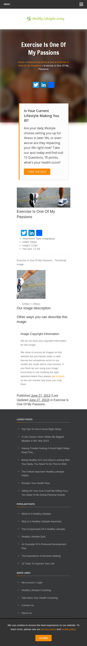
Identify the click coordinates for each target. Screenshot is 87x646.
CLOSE (43, 638)
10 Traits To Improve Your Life (38, 563)
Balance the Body (37, 62)
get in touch (58, 376)
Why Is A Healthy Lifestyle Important (41, 521)
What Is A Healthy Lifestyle (36, 513)
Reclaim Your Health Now (36, 483)
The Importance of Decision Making (41, 555)
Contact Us (28, 605)
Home (21, 62)
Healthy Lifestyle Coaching (36, 590)
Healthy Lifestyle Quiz (34, 536)
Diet (52, 62)
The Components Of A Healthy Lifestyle (43, 529)
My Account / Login (32, 582)
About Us (27, 613)
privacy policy (48, 629)
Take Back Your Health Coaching (40, 597)
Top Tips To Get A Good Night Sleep (41, 429)
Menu (43, 4)
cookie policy (69, 629)
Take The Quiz (37, 171)
